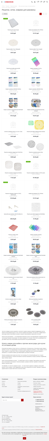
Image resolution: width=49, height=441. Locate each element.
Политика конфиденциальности (24, 391)
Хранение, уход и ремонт (38, 394)
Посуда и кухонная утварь (39, 379)
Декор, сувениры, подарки (38, 381)
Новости (3, 381)
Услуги (19, 389)
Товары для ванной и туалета (39, 384)
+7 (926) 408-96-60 (39, 401)
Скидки (19, 383)
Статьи (3, 383)
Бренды (3, 384)
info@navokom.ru (38, 403)
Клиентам (20, 379)
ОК (24, 438)
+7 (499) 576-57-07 (39, 399)
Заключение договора (22, 381)
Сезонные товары (37, 383)
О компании (5, 379)
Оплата (19, 384)
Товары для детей (37, 386)
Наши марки (4, 386)
